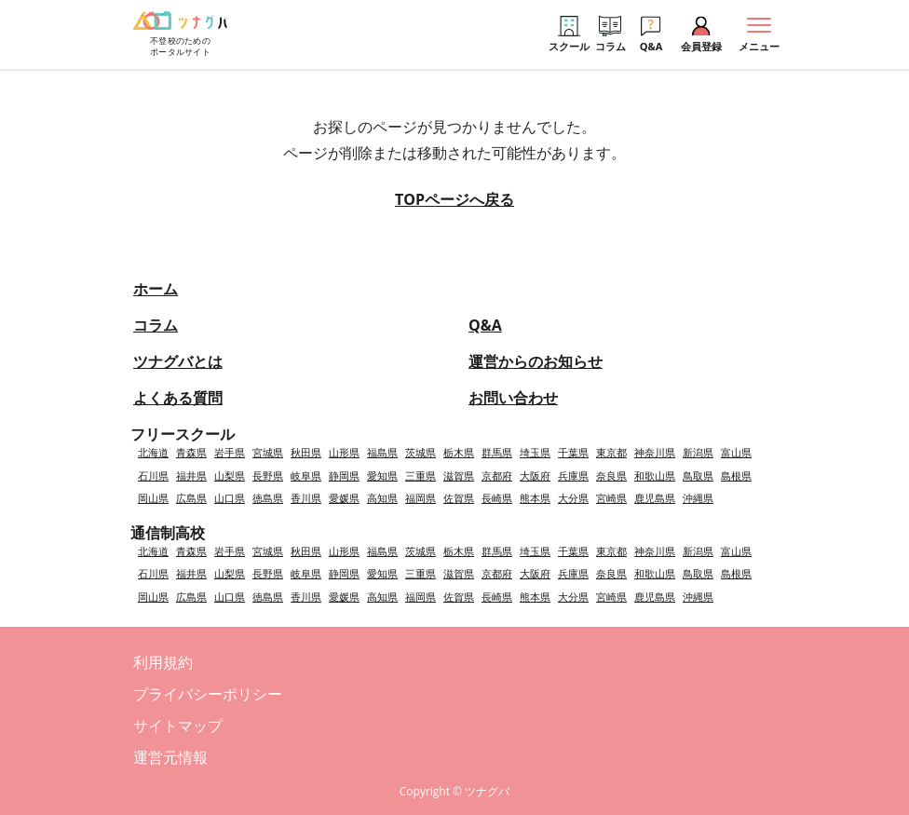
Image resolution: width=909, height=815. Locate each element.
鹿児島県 (654, 498)
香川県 (306, 498)
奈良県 (611, 475)
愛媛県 (344, 498)
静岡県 (344, 475)
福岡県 (420, 498)
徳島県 (267, 498)
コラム (155, 325)
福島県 (382, 452)
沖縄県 (698, 498)
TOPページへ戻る (454, 199)
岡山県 (153, 498)
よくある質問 (178, 397)
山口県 (229, 498)
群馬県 (497, 452)
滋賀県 (458, 475)
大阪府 (535, 475)
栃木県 (458, 452)
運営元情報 (170, 757)
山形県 (344, 452)
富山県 (736, 452)
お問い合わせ (513, 397)
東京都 (611, 452)
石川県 (153, 475)
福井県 (191, 475)
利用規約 (163, 662)
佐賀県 (458, 498)
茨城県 (420, 452)
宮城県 (267, 452)
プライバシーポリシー (207, 694)
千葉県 (573, 452)
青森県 (191, 452)
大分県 (573, 498)
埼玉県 (535, 452)
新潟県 (698, 452)
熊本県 (535, 498)
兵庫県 (573, 475)
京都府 (497, 475)
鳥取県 (698, 475)
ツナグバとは (178, 361)
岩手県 (229, 452)
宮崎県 (611, 498)
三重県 (420, 475)
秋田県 (306, 452)
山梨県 (229, 475)
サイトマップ (178, 725)
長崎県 (497, 498)
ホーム (155, 288)
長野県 (267, 475)
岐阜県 (306, 475)
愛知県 (382, 475)
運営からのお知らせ (535, 361)
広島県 (191, 498)
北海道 (153, 452)
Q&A (485, 325)
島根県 (736, 475)
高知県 (382, 498)
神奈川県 (654, 452)
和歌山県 (654, 475)
